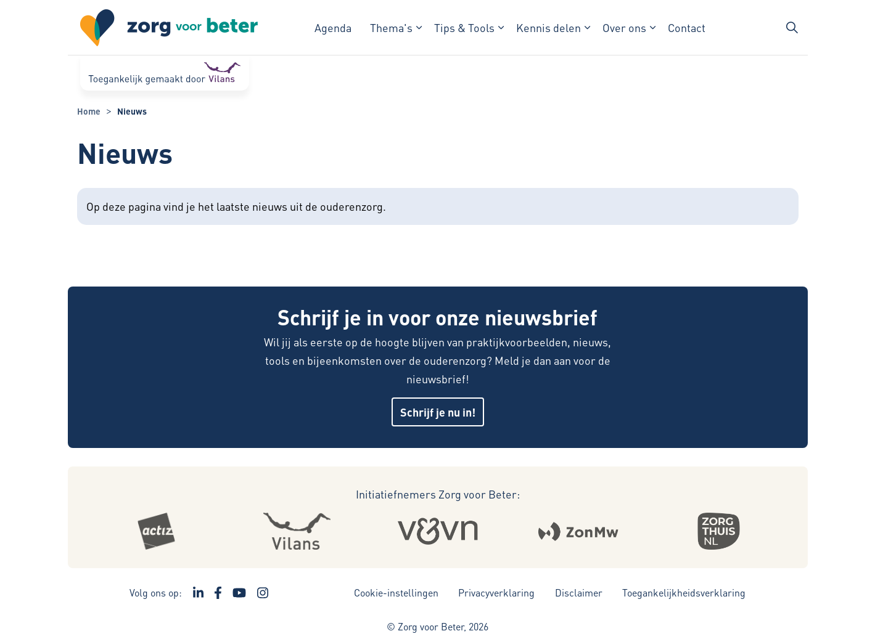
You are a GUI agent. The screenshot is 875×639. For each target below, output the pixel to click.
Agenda (332, 27)
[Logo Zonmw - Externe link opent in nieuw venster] (578, 531)
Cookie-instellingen (396, 592)
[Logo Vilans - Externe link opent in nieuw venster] (296, 531)
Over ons (624, 27)
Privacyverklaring (496, 592)
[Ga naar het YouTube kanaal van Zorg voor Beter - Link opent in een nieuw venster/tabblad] (239, 593)
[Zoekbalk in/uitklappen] (792, 27)
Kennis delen (548, 27)
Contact (686, 27)
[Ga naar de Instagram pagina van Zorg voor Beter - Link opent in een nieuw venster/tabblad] (262, 593)
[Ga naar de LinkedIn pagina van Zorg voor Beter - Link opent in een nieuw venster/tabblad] (198, 593)
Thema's (391, 27)
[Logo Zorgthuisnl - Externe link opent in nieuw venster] (719, 531)
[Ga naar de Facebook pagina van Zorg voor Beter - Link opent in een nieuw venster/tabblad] (218, 593)
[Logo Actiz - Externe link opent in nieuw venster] (156, 531)
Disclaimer (578, 592)
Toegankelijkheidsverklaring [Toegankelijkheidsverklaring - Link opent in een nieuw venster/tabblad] (684, 592)
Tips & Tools (464, 27)
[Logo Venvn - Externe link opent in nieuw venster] (437, 531)
